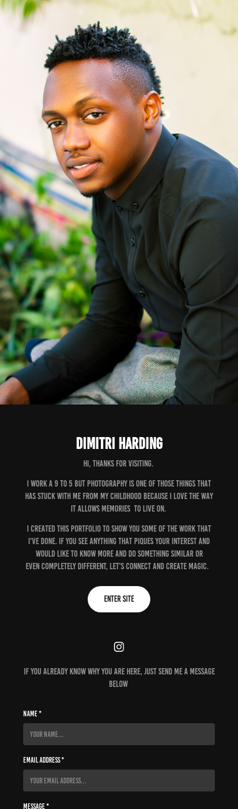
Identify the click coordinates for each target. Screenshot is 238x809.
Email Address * (43, 760)
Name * (32, 713)
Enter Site (119, 599)
